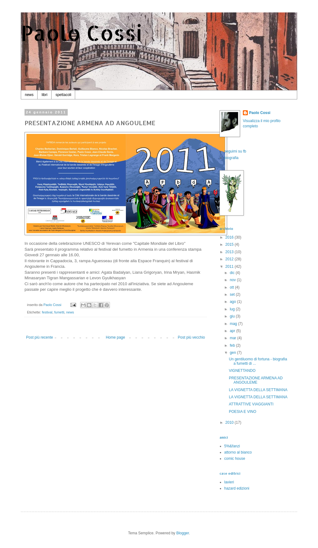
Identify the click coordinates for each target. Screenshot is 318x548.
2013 (230, 252)
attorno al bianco (238, 452)
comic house (234, 458)
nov (233, 280)
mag (234, 324)
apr (233, 331)
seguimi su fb (235, 151)
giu (233, 316)
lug (233, 309)
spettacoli (63, 95)
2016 (230, 237)
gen (233, 352)
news (29, 95)
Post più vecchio (191, 337)
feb (233, 345)
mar (233, 338)
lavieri (229, 482)
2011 (230, 266)
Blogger (182, 533)
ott (232, 287)
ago (233, 301)
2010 (230, 422)
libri (45, 95)
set (233, 294)
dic (233, 273)
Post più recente (39, 337)
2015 (230, 244)
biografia (231, 158)
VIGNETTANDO (242, 370)
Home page (115, 337)
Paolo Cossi (81, 32)
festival (47, 312)
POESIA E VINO (242, 411)
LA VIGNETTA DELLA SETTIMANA (258, 390)
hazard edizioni (236, 488)
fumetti (59, 312)
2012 (230, 259)
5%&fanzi (232, 446)
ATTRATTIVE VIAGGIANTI (251, 404)
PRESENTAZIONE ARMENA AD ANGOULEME (256, 380)
